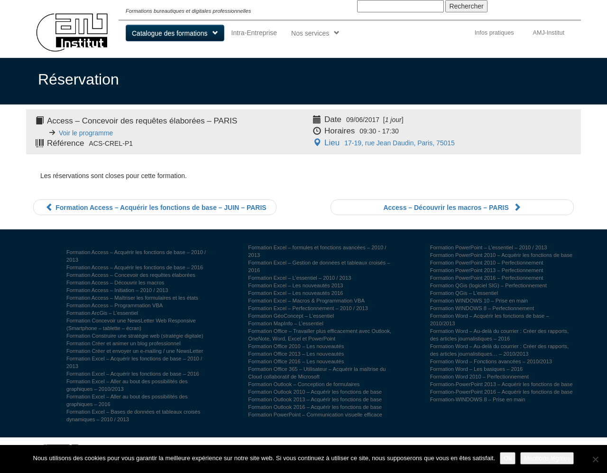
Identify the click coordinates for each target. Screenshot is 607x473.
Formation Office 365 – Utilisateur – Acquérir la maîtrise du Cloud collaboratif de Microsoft (317, 372)
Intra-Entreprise (254, 33)
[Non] (595, 459)
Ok (508, 458)
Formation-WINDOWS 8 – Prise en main (477, 399)
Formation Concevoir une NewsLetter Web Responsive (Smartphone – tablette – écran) (131, 324)
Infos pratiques (494, 32)
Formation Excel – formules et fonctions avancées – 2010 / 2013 (317, 251)
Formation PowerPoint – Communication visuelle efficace (315, 414)
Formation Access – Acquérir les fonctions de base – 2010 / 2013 (136, 256)
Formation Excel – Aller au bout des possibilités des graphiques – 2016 (127, 400)
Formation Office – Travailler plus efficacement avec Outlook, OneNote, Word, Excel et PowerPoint (319, 334)
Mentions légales (547, 458)
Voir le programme (86, 133)
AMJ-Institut (548, 32)
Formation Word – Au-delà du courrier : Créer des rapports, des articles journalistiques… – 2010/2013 (499, 350)
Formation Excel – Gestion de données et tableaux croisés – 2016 (319, 266)
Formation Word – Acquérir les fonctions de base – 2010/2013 (489, 319)
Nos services (310, 33)
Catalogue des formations (170, 33)
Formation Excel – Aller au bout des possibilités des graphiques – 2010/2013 (127, 385)
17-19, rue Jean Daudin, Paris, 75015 (383, 143)
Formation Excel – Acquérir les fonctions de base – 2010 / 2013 (134, 362)
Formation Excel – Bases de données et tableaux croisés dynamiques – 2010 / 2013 (133, 415)
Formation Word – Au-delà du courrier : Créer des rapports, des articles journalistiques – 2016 (499, 334)
